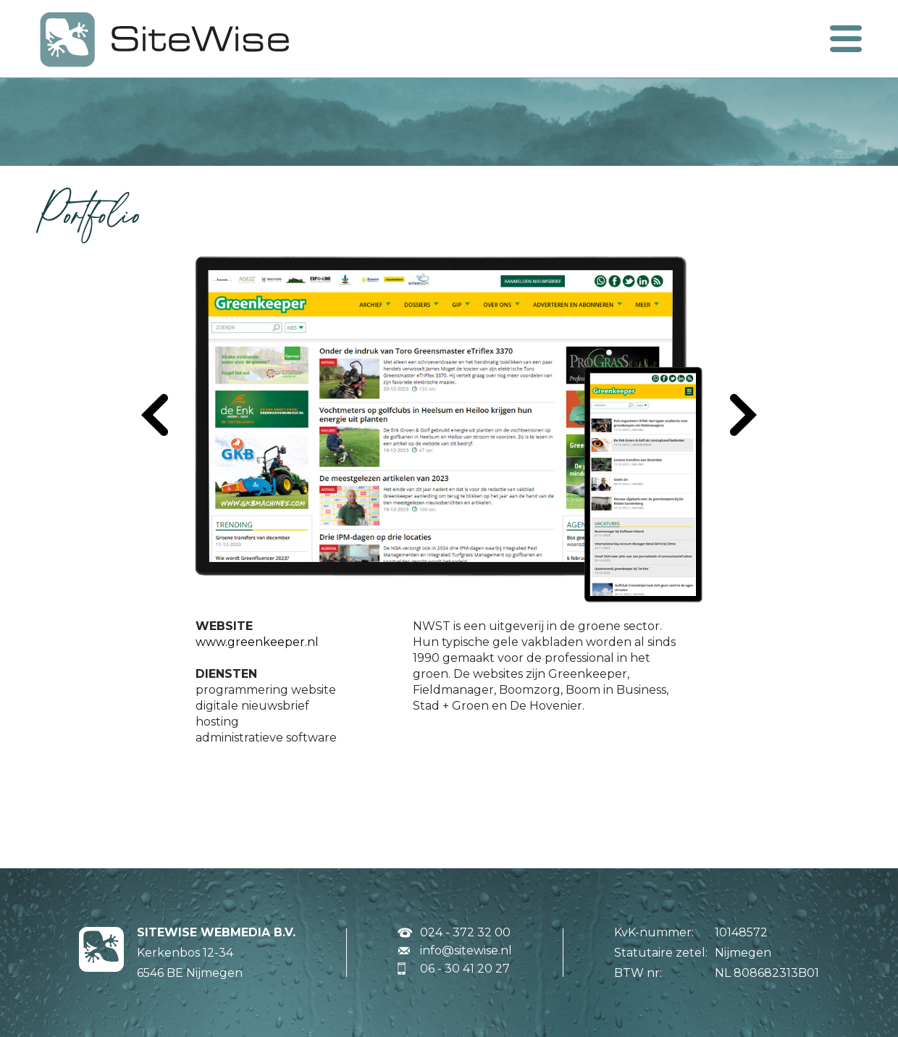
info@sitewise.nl (466, 950)
